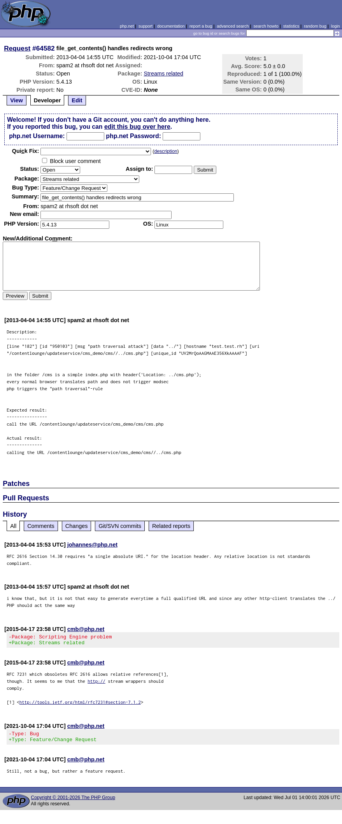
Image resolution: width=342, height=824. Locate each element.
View (16, 100)
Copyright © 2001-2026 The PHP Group (73, 802)
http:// (96, 683)
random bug (315, 26)
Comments (40, 526)
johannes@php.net (92, 545)
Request (17, 48)
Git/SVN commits (119, 526)
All (13, 526)
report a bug (200, 26)
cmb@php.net (86, 629)
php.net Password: (133, 136)
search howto (265, 26)
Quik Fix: (25, 151)
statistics (291, 26)
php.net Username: (37, 136)
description (165, 151)
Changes (76, 526)
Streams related (164, 73)
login (335, 26)
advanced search (233, 26)
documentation (171, 26)
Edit (77, 100)
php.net (127, 26)
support (146, 26)
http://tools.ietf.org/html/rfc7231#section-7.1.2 (80, 704)
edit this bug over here (137, 126)
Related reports (171, 526)
